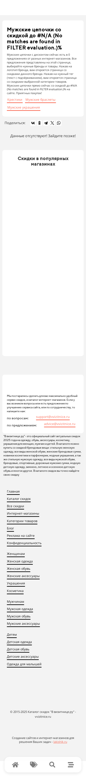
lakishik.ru (60, 742)
